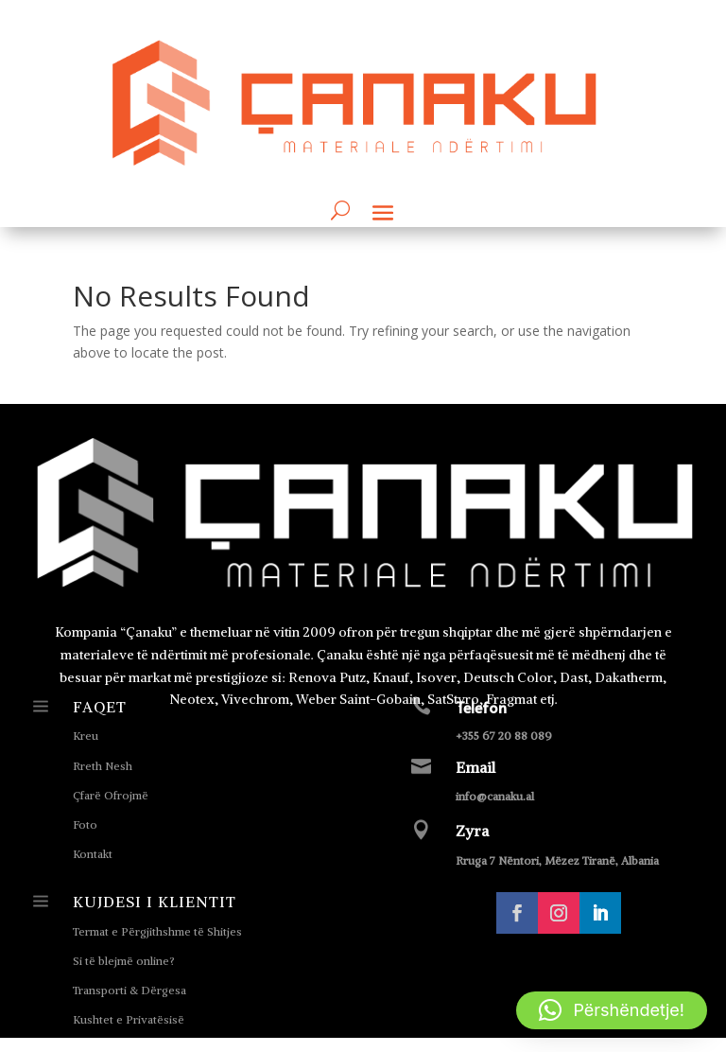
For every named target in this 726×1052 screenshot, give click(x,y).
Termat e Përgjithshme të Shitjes (157, 931)
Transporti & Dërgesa (129, 990)
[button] (611, 1010)
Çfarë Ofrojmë (110, 795)
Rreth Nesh (102, 766)
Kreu (85, 735)
